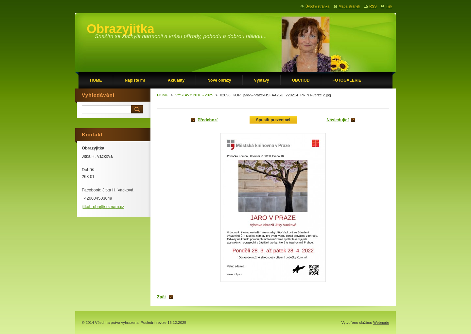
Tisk (389, 6)
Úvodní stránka (317, 6)
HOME (162, 95)
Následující (337, 119)
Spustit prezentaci (273, 120)
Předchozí (208, 119)
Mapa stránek (349, 6)
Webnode (381, 322)
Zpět (161, 296)
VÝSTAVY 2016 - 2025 (194, 95)
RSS (372, 6)
